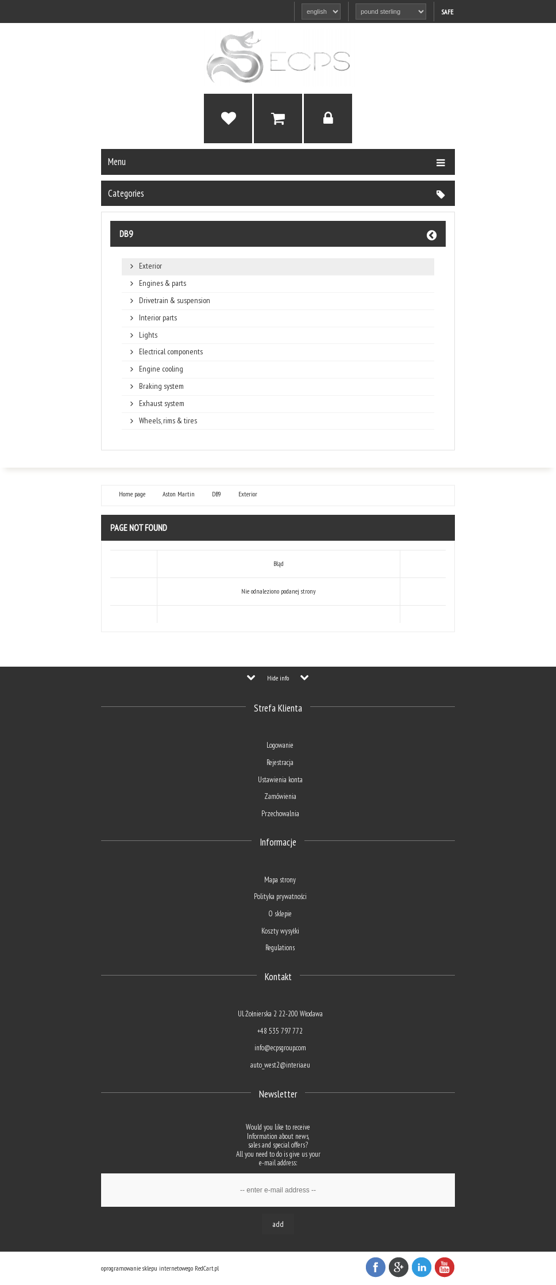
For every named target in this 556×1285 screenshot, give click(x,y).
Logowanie (280, 745)
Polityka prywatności (280, 896)
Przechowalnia (280, 814)
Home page (132, 494)
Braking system (161, 386)
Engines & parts (162, 283)
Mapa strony (280, 880)
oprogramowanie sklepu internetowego (147, 1268)
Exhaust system (161, 403)
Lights (148, 335)
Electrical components (171, 352)
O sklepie (280, 914)
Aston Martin (179, 494)
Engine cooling (161, 369)
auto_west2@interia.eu (280, 1065)
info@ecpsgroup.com (280, 1048)
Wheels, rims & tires (168, 421)
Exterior (150, 266)
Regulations (280, 948)
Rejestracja (280, 762)
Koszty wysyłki (280, 931)
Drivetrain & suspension (174, 300)
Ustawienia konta (280, 780)
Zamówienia (280, 796)
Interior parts (158, 318)
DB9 (126, 233)
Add (278, 1224)
